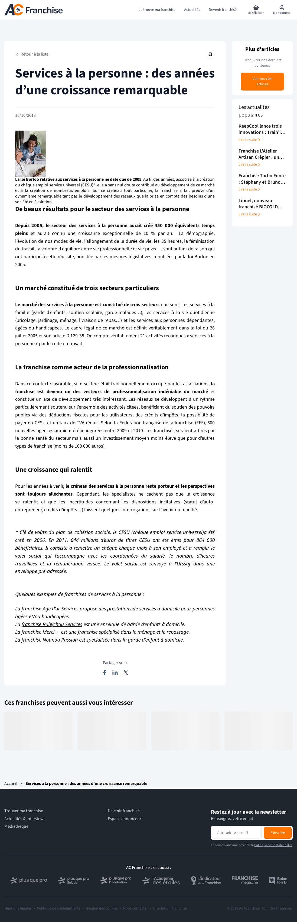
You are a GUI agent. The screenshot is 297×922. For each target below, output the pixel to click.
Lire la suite (250, 139)
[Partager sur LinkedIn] (115, 672)
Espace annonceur (124, 819)
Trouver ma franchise (23, 811)
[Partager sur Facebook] (104, 672)
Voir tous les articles (262, 81)
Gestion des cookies (102, 908)
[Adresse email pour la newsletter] (237, 833)
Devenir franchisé (124, 811)
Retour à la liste (31, 54)
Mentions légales (17, 908)
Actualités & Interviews (24, 819)
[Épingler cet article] (210, 54)
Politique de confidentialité (58, 908)
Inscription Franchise (170, 908)
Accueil (10, 784)
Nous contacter (135, 908)
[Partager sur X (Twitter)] (126, 672)
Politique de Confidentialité (273, 845)
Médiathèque (16, 826)
